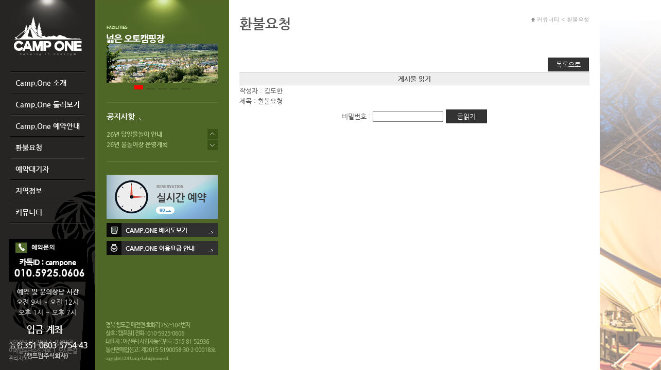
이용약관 (64, 342)
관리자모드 (20, 358)
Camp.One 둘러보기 (47, 104)
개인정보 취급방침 (28, 342)
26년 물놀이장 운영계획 (137, 144)
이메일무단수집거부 (29, 350)
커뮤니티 (28, 212)
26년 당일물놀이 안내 (134, 134)
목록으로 (568, 64)
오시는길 (67, 350)
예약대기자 (32, 169)
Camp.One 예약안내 (47, 126)
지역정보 (28, 191)
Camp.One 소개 (40, 83)
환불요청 (28, 147)
